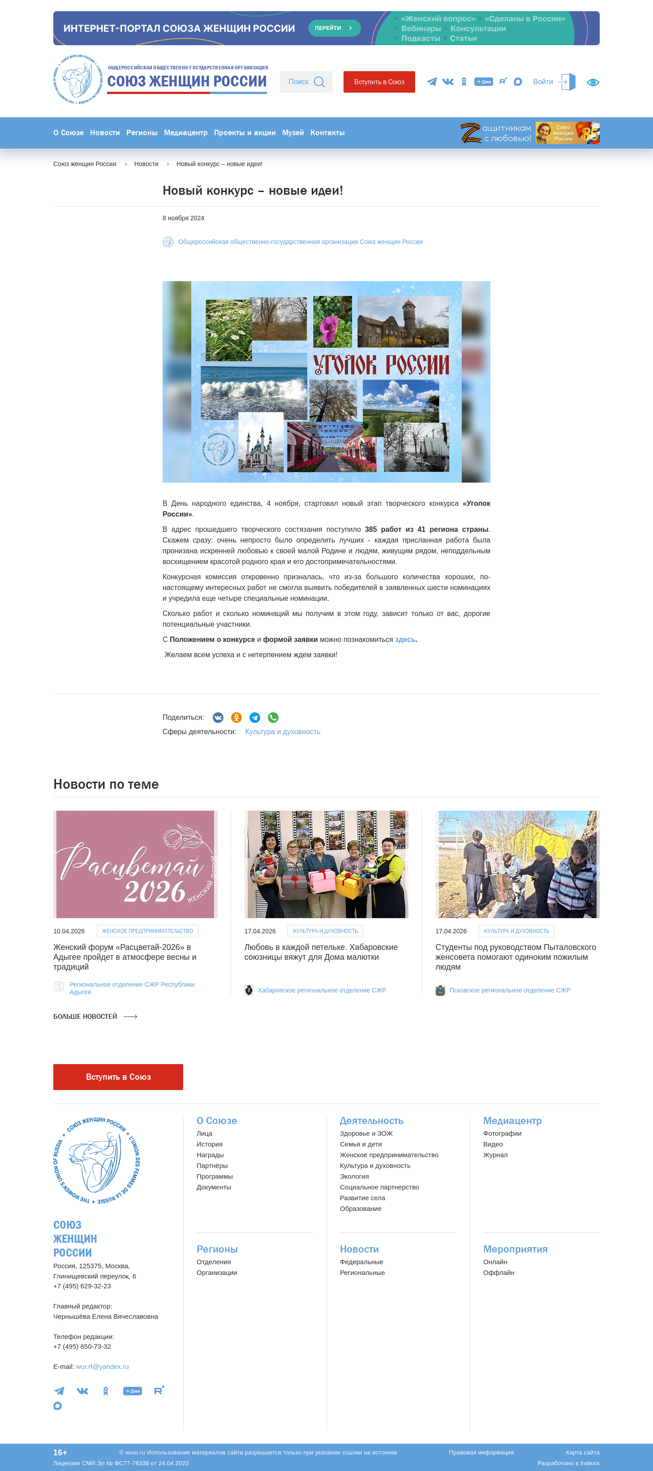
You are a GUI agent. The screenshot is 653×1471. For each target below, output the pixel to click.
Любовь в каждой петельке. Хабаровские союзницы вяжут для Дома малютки (321, 952)
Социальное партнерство (379, 1187)
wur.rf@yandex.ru (102, 1366)
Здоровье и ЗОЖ (366, 1133)
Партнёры (212, 1165)
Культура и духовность (282, 732)
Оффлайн (499, 1272)
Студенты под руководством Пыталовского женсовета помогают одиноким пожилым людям (515, 957)
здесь (405, 639)
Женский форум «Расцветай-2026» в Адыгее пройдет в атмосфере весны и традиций (125, 957)
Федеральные (361, 1262)
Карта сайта (583, 1452)
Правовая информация (481, 1452)
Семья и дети (361, 1144)
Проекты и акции (245, 133)
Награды (210, 1155)
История (210, 1144)
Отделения (214, 1262)
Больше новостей (95, 1017)
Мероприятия (515, 1249)
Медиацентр (186, 133)
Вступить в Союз (379, 81)
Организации (217, 1272)
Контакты (327, 133)
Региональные (362, 1272)
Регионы (142, 133)
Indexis (590, 1463)
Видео (493, 1144)
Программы (215, 1176)
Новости (105, 133)
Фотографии (502, 1133)
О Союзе (68, 133)
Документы (214, 1187)
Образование (361, 1208)
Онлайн (495, 1262)
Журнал (495, 1155)
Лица (204, 1133)
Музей (293, 133)
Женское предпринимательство (147, 931)
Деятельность (372, 1120)
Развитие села (362, 1198)
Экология (354, 1176)
